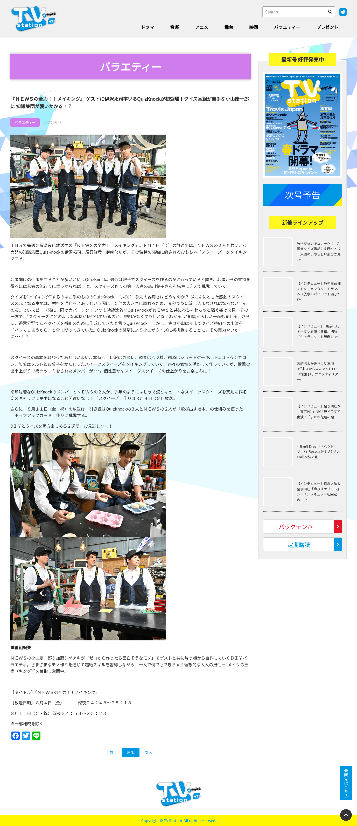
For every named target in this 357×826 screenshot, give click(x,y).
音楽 (174, 27)
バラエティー (287, 27)
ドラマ (147, 27)
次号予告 (302, 194)
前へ (113, 752)
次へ (148, 752)
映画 (253, 27)
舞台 (228, 27)
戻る (130, 752)
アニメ (201, 27)
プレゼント (327, 27)
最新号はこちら (346, 783)
